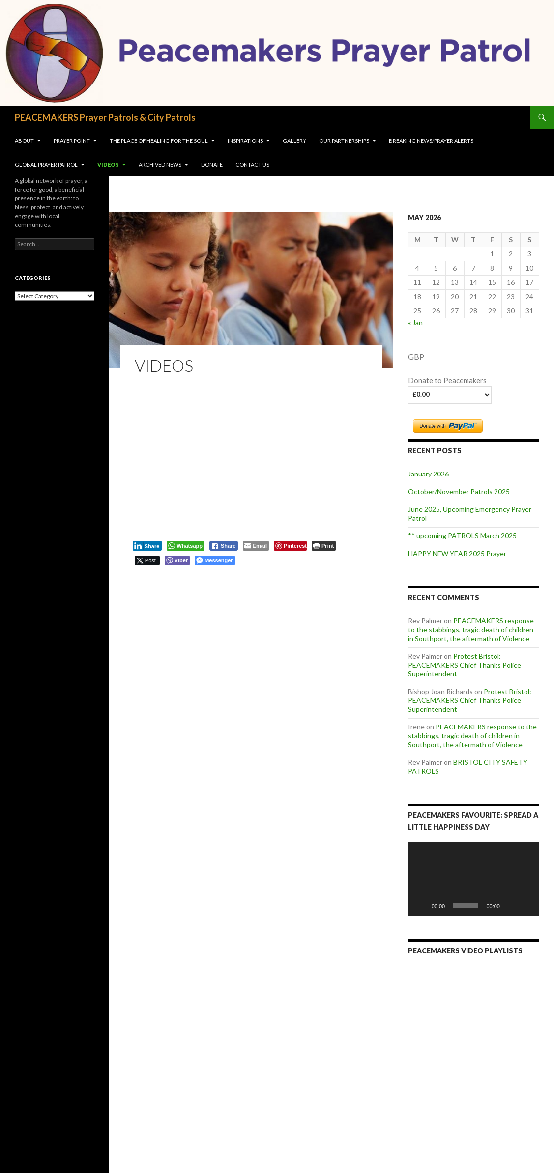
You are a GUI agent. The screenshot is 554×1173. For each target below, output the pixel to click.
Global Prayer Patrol (46, 164)
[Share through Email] (256, 546)
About (24, 141)
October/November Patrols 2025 (459, 491)
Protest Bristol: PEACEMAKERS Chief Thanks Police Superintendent (464, 665)
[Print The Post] (324, 546)
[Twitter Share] (147, 560)
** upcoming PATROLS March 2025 (462, 535)
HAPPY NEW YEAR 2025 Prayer (457, 553)
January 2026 (428, 474)
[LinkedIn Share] (147, 546)
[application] (473, 879)
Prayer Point (72, 141)
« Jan (415, 322)
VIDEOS (108, 164)
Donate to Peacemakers (447, 380)
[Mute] (511, 906)
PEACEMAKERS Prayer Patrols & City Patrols (105, 117)
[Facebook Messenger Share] (214, 560)
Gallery (294, 141)
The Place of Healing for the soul (159, 141)
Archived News (160, 164)
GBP (416, 356)
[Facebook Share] (223, 546)
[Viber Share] (177, 560)
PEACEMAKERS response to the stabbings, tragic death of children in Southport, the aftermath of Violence (471, 629)
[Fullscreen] (526, 906)
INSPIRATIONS (245, 141)
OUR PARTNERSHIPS (344, 141)
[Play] (421, 906)
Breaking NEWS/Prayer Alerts (431, 141)
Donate (212, 164)
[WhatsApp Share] (185, 546)
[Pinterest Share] (290, 546)
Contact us (252, 164)
